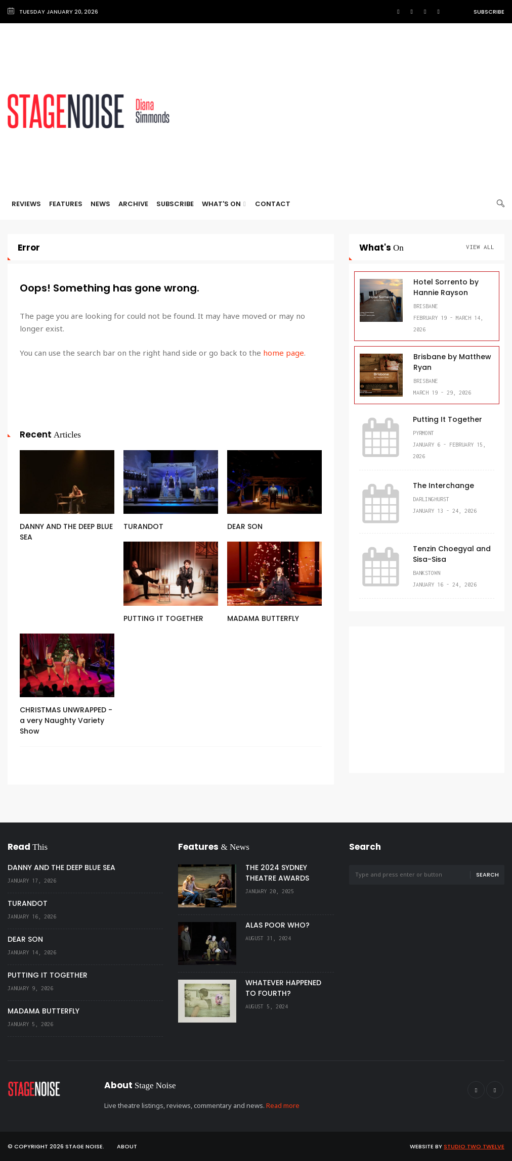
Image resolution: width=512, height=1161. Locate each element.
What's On (224, 204)
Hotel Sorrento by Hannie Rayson (446, 287)
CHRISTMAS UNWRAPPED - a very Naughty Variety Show (66, 720)
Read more (283, 1105)
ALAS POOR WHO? (277, 925)
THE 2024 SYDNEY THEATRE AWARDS (277, 872)
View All (480, 247)
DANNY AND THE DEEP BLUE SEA (61, 867)
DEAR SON (245, 526)
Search (487, 874)
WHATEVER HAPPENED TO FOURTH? (283, 988)
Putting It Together (447, 419)
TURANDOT (143, 526)
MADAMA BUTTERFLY (263, 618)
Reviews (26, 204)
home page (283, 353)
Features (65, 204)
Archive (133, 204)
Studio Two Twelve (474, 1146)
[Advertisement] (346, 111)
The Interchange (443, 485)
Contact (272, 204)
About (127, 1146)
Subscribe (489, 12)
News (100, 204)
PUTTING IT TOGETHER (163, 618)
